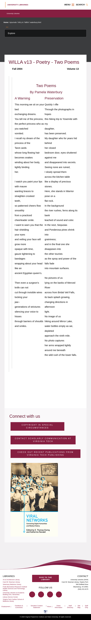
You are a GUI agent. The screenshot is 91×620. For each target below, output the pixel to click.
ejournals (13, 22)
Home (6, 22)
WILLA (20, 22)
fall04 (27, 22)
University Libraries (13, 13)
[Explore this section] (45, 33)
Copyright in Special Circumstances (37, 426)
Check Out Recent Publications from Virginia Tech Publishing (45, 453)
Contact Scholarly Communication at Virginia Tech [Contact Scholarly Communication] (43, 439)
